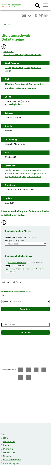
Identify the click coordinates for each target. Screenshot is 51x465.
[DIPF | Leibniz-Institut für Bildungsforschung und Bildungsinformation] (41, 15)
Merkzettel (9, 51)
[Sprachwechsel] (26, 15)
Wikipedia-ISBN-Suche (17, 263)
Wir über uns (9, 441)
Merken (7, 282)
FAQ (5, 434)
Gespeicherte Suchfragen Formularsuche (22, 54)
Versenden (25, 332)
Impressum (8, 449)
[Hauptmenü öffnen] (46, 5)
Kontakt (6, 445)
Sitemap (7, 456)
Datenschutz (9, 452)
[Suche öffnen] (37, 5)
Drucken (19, 282)
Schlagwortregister (12, 460)
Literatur (6, 24)
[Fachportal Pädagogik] (11, 5)
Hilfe (5, 438)
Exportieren (25, 309)
